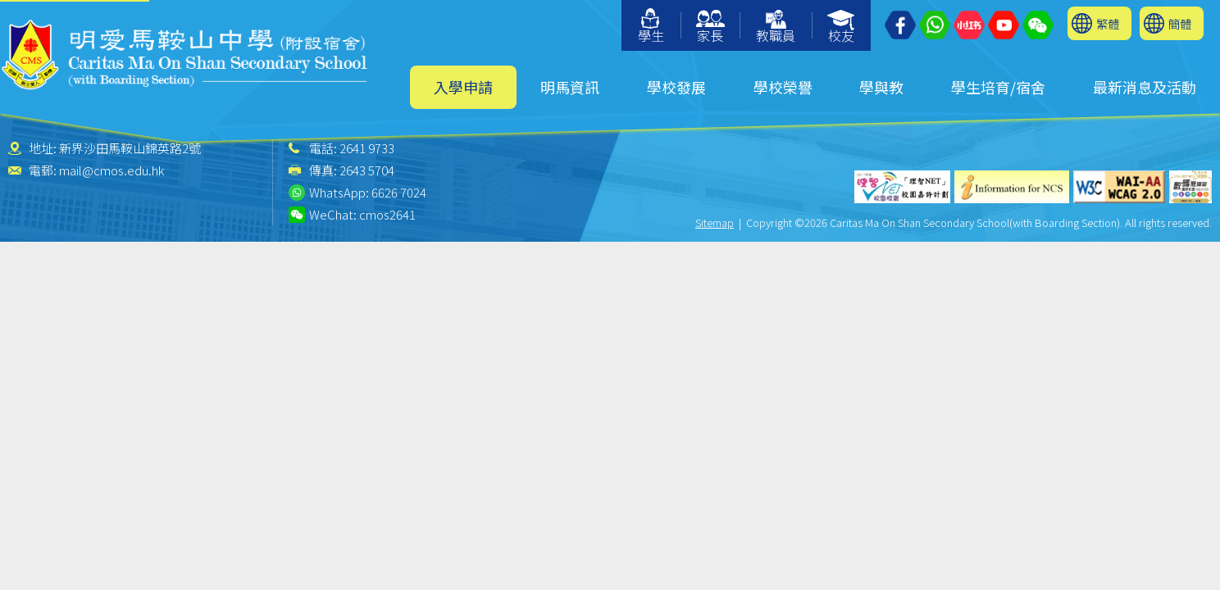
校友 (841, 27)
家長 (710, 27)
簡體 (1179, 23)
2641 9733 (366, 148)
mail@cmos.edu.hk (111, 170)
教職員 (775, 27)
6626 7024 (398, 192)
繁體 (1107, 23)
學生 (651, 26)
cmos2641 (387, 214)
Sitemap (714, 222)
